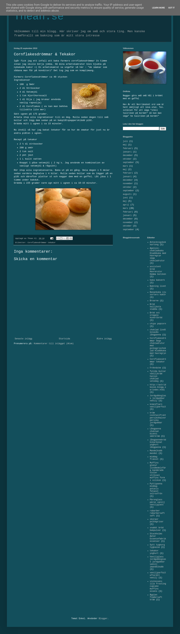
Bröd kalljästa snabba (155, 307)
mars (125, 166)
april (126, 205)
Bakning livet (158, 286)
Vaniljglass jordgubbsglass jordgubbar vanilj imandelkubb (158, 562)
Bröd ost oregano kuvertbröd (156, 315)
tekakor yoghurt (154, 552)
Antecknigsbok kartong (158, 243)
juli (125, 141)
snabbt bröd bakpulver (157, 529)
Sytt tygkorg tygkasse (157, 546)
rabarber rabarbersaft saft (157, 513)
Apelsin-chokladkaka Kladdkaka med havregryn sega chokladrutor (158, 254)
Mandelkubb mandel (156, 452)
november (128, 183)
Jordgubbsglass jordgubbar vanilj (158, 398)
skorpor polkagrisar (157, 520)
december (128, 155)
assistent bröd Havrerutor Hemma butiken (158, 270)
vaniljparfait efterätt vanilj (158, 575)
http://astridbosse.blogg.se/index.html (158, 387)
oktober (127, 159)
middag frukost (154, 458)
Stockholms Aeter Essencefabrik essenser (158, 537)
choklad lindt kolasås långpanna (158, 332)
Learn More (158, 8)
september (128, 162)
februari (128, 148)
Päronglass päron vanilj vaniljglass (157, 502)
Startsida (64, 339)
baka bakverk (157, 280)
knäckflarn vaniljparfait (158, 405)
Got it (171, 8)
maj (125, 145)
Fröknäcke (155, 368)
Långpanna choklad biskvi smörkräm (155, 432)
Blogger (103, 618)
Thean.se (39, 16)
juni (125, 198)
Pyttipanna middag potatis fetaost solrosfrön (156, 489)
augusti (127, 194)
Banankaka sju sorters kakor (158, 293)
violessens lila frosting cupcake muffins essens (158, 586)
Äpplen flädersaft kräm (156, 597)
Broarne (154, 301)
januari (127, 152)
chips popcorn (158, 324)
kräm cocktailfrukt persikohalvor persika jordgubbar (158, 418)
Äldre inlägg (104, 339)
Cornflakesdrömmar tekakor (42, 243)
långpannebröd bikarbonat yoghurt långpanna (158, 444)
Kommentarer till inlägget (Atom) (54, 343)
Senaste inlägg (23, 339)
